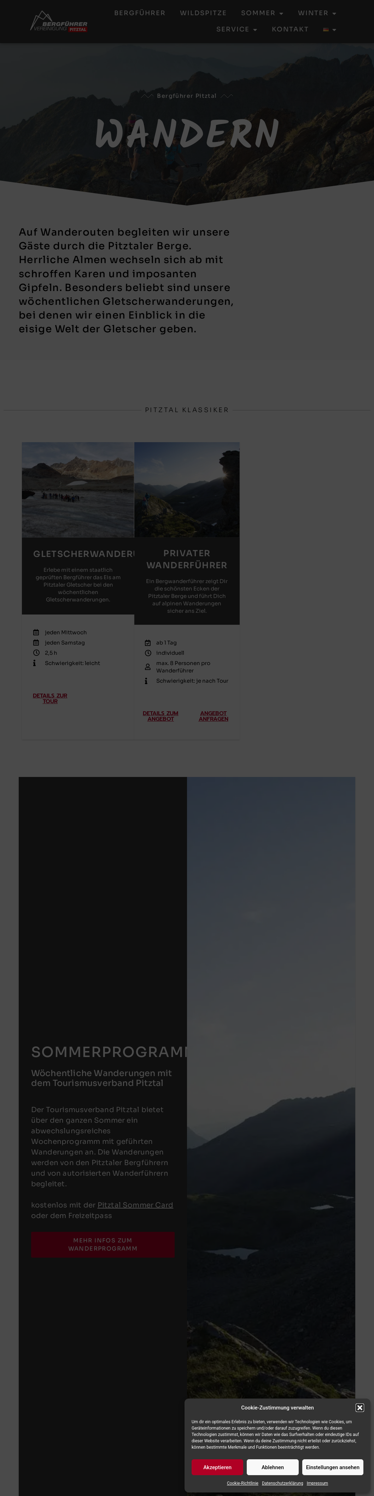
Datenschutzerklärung (282, 1483)
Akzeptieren (217, 1467)
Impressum (317, 1483)
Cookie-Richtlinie (242, 1483)
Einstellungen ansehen (333, 1467)
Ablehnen (273, 1467)
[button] (359, 1407)
